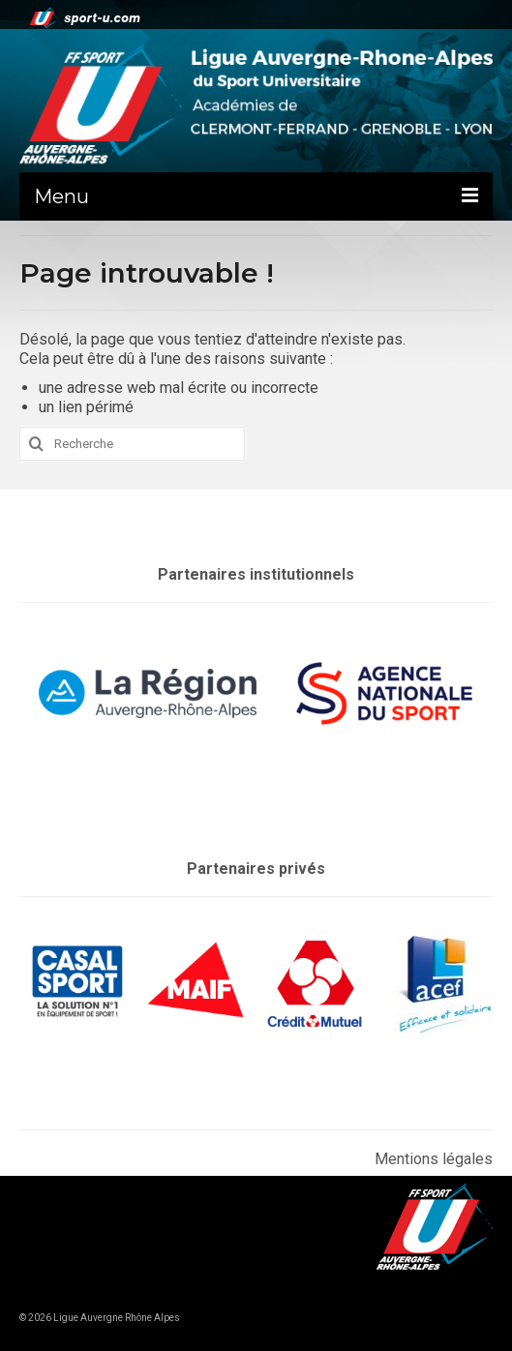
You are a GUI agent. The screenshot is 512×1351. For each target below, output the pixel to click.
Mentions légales (434, 1159)
